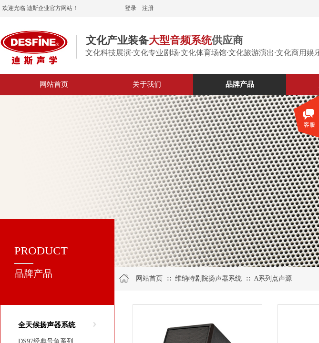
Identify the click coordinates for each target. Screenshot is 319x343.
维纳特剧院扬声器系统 (208, 278)
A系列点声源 (273, 278)
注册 (148, 8)
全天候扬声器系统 (46, 325)
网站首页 (149, 278)
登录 (130, 8)
